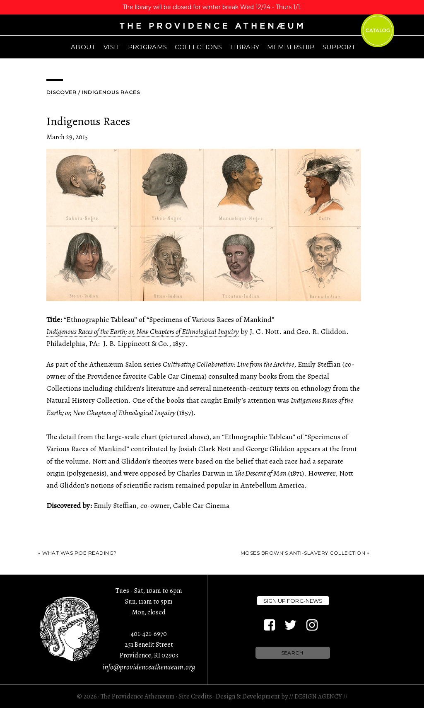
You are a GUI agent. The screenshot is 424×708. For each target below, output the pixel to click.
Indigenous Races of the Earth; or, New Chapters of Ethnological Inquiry (142, 331)
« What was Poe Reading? (77, 553)
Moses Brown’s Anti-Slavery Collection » (305, 553)
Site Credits (195, 696)
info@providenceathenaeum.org (148, 667)
